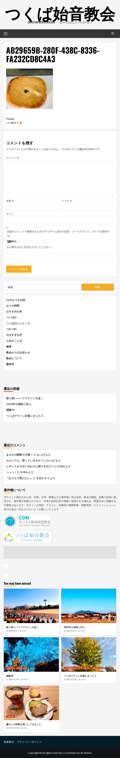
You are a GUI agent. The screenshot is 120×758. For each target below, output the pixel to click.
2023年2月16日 (71, 631)
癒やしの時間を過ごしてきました (23, 724)
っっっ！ (11, 472)
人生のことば (14, 340)
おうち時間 (12, 305)
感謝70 (10, 409)
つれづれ (11, 329)
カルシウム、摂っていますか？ (24, 460)
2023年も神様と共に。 (20, 404)
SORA (24, 631)
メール (67, 200)
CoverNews (70, 752)
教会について (14, 358)
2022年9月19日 (14, 728)
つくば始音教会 (60, 12)
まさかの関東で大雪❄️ (19, 454)
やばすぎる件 (14, 334)
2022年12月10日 (14, 679)
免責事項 (9, 741)
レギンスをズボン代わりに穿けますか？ (30, 466)
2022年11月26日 (72, 679)
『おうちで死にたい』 (19, 478)
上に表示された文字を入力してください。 (30, 247)
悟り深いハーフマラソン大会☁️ (25, 398)
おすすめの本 (14, 311)
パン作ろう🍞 (33, 121)
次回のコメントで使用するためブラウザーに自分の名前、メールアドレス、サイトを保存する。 (58, 233)
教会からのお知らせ (18, 352)
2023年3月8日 (14, 631)
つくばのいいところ (18, 323)
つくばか (11, 317)
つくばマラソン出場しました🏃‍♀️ (25, 415)
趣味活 (10, 364)
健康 (8, 346)
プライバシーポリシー (29, 741)
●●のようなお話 (15, 300)
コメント (12, 157)
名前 (10, 200)
